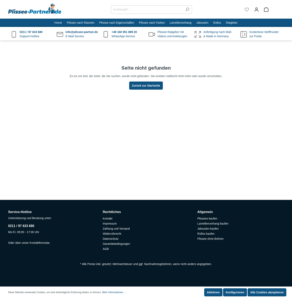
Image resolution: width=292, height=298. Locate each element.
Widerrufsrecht (112, 233)
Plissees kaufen (207, 218)
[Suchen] (187, 9)
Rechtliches (112, 212)
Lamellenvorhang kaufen (212, 223)
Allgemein (205, 212)
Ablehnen (213, 292)
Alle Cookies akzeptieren (267, 292)
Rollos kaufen (206, 233)
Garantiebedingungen (116, 243)
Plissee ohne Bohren (210, 238)
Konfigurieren (235, 292)
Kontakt (107, 218)
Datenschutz (111, 238)
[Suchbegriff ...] (147, 9)
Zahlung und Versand (116, 228)
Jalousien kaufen (208, 228)
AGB (106, 248)
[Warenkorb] (272, 9)
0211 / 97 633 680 (21, 226)
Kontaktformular (39, 242)
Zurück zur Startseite (146, 85)
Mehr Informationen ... (114, 292)
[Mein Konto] (256, 9)
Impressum (110, 223)
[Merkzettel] (247, 9)
